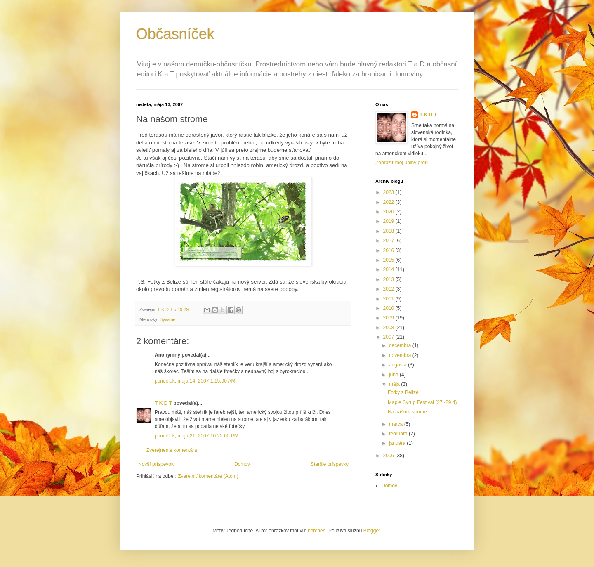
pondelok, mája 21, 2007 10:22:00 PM (196, 436)
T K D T (163, 403)
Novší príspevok (156, 464)
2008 (389, 328)
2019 (389, 221)
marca (396, 424)
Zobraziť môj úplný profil (402, 162)
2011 (389, 299)
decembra (400, 345)
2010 (389, 308)
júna (394, 375)
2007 (389, 337)
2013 (389, 279)
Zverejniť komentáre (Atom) (208, 476)
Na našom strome (407, 412)
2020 (389, 212)
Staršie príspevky (330, 464)
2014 (389, 269)
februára (399, 434)
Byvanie (167, 319)
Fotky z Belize (403, 392)
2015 (389, 260)
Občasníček (175, 34)
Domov (242, 464)
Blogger (371, 531)
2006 (389, 455)
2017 (389, 240)
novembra (400, 355)
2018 (389, 231)
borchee (316, 531)
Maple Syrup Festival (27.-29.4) (422, 402)
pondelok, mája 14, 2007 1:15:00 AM (195, 381)
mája (395, 384)
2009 (389, 318)
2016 (389, 250)
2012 (389, 289)
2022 (389, 202)
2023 (389, 192)
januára (398, 443)
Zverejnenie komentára (171, 450)
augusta (398, 365)
